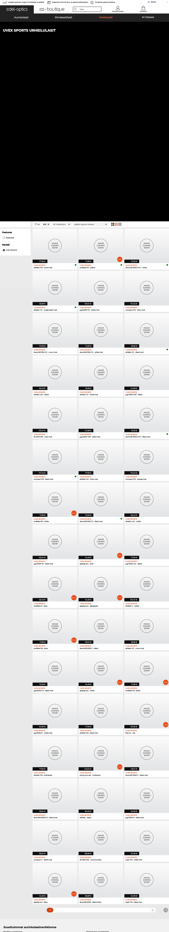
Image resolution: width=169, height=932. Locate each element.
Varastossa (8, 70)
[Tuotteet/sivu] (62, 57)
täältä (46, 834)
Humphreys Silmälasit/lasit (15, 799)
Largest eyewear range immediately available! (26, 2)
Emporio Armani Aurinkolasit (16, 777)
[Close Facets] (15, 57)
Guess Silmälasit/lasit (94, 790)
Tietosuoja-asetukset (11, 869)
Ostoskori (143, 11)
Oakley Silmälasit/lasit (13, 793)
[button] (17, 9)
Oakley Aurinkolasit (12, 767)
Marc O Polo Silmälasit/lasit (15, 796)
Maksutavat (62, 869)
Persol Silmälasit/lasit (94, 793)
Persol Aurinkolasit (11, 771)
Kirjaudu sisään (118, 11)
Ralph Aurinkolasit (94, 777)
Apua (114, 865)
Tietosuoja (27, 919)
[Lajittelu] (91, 57)
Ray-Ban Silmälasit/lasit (13, 790)
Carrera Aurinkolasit (12, 774)
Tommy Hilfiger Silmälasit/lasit (98, 803)
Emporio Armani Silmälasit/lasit (17, 803)
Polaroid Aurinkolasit (95, 767)
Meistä (5, 865)
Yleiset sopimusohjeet (12, 919)
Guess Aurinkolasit (94, 774)
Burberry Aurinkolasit (95, 771)
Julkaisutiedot (39, 919)
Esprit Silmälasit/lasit (94, 796)
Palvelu (60, 865)
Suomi (153, 2)
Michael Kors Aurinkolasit (97, 764)
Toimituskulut (63, 872)
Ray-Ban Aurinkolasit (12, 764)
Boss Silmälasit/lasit (94, 799)
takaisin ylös (161, 919)
